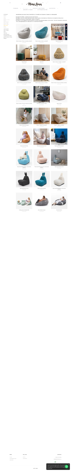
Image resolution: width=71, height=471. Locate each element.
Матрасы (5, 20)
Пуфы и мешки (6, 25)
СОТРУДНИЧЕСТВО (42, 9)
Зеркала (5, 26)
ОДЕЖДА (5, 38)
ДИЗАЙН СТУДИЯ (28, 9)
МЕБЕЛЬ (5, 15)
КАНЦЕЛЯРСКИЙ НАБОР (8, 35)
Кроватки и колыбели (7, 19)
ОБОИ (5, 31)
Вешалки (5, 27)
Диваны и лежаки (6, 24)
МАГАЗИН (25, 8)
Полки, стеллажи (6, 22)
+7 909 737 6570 (58, 457)
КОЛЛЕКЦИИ (6, 14)
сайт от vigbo (35, 468)
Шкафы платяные (6, 21)
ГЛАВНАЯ (15, 8)
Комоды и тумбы (6, 23)
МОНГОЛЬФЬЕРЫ (6, 34)
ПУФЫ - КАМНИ (6, 30)
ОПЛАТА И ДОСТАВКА (39, 8)
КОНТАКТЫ (52, 8)
